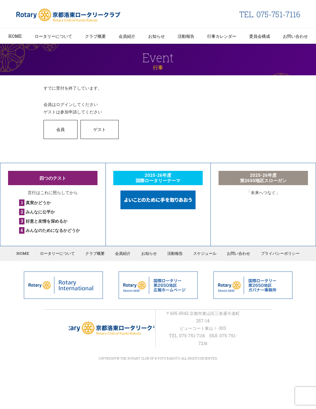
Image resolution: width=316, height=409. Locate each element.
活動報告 (186, 36)
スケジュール (203, 253)
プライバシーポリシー (277, 253)
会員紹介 (127, 36)
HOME (15, 36)
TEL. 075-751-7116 (269, 14)
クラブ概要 (95, 36)
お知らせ (156, 36)
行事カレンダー (221, 36)
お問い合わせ (295, 36)
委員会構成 (259, 36)
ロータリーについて (53, 36)
